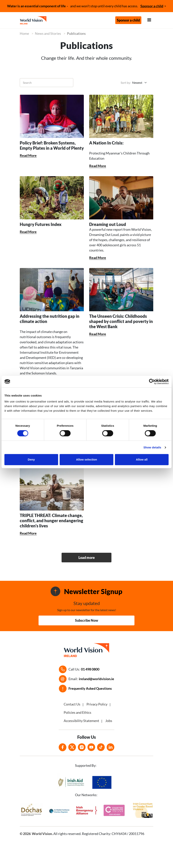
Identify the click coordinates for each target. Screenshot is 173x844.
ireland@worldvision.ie (96, 679)
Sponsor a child (151, 6)
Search (27, 82)
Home (24, 33)
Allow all (141, 459)
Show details (152, 447)
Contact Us (72, 704)
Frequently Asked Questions (90, 688)
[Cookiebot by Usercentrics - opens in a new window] (152, 381)
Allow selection (86, 459)
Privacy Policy (96, 704)
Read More (28, 155)
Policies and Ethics (77, 712)
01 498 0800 (90, 669)
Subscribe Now (86, 620)
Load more (86, 557)
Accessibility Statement (81, 721)
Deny (31, 459)
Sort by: (126, 82)
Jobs (108, 721)
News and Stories (48, 33)
